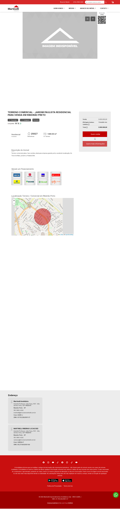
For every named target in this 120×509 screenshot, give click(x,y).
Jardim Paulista (45, 112)
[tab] (87, 19)
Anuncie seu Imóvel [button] (87, 8)
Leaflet (60, 234)
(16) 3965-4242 (18, 410)
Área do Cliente (64, 2)
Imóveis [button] (72, 8)
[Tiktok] (58, 462)
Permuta (36, 120)
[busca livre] (105, 2)
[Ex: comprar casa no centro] (94, 2)
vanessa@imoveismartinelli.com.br (25, 440)
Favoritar (13, 120)
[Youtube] (53, 462)
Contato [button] (103, 8)
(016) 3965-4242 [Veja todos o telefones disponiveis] (78, 2)
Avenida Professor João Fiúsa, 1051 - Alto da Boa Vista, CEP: (27, 404)
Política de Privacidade (54, 486)
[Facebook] (43, 462)
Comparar (25, 120)
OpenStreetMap (69, 234)
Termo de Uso (68, 486)
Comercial (26, 112)
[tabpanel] (60, 35)
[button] (113, 2)
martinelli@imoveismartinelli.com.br (25, 412)
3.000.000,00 (102, 119)
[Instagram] (48, 462)
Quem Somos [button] (58, 8)
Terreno (13, 112)
